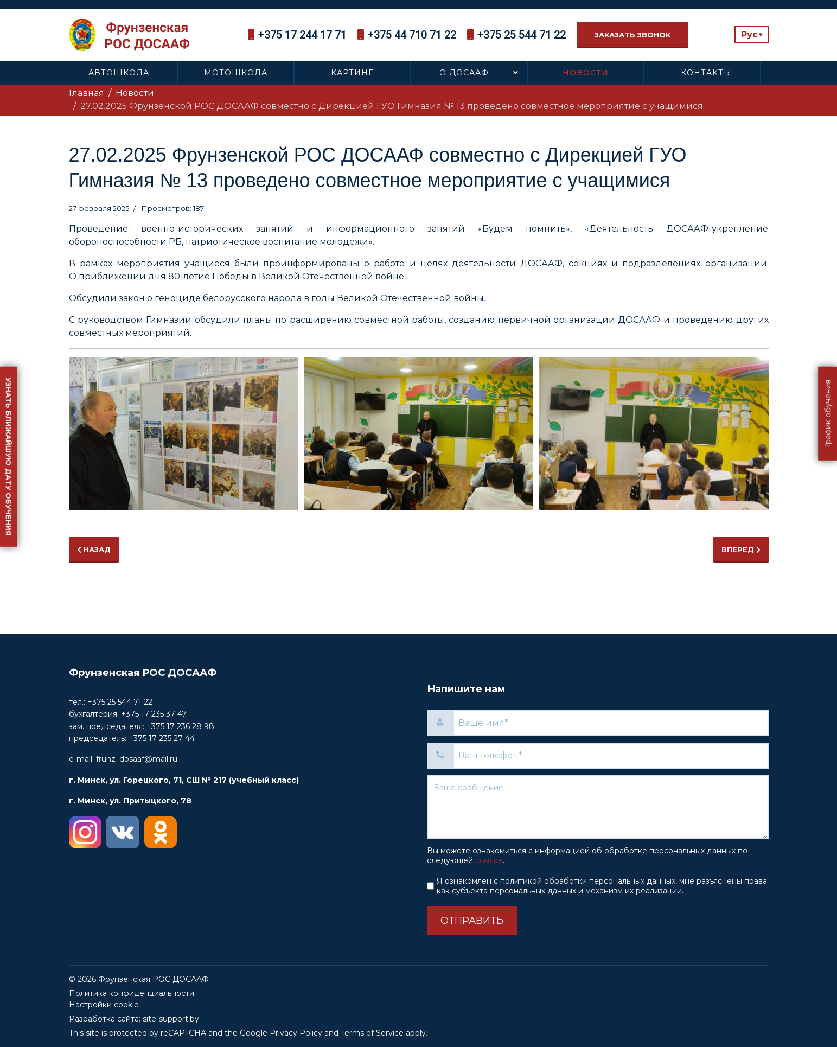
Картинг (352, 73)
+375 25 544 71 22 (521, 34)
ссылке (489, 860)
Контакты (706, 73)
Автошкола (118, 73)
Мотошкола (235, 73)
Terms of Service (372, 1033)
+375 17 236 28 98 (180, 726)
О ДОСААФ (464, 73)
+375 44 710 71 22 (412, 34)
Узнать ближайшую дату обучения (8, 457)
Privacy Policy (296, 1033)
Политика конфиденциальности (131, 993)
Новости (586, 73)
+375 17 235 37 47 (154, 714)
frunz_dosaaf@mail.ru (136, 759)
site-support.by (171, 1019)
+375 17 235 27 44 (162, 738)
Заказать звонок (632, 34)
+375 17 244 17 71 (302, 34)
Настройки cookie (104, 1005)
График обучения (828, 414)
